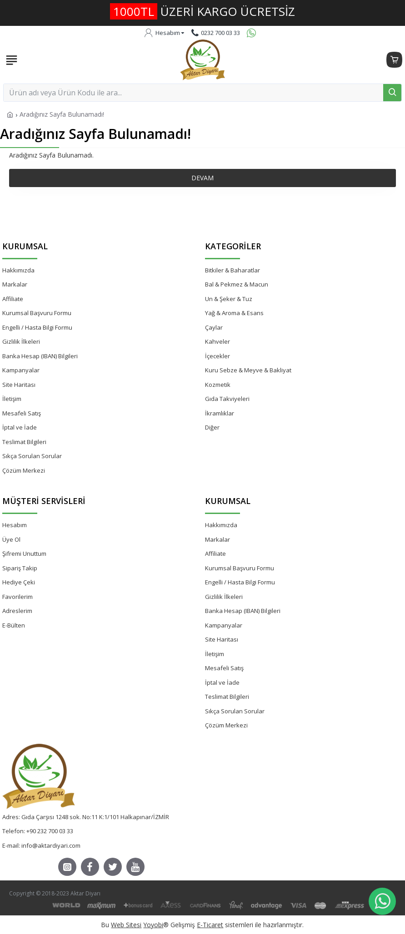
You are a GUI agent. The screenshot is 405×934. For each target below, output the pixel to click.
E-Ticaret (210, 924)
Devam (202, 177)
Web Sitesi (126, 924)
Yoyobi (153, 924)
